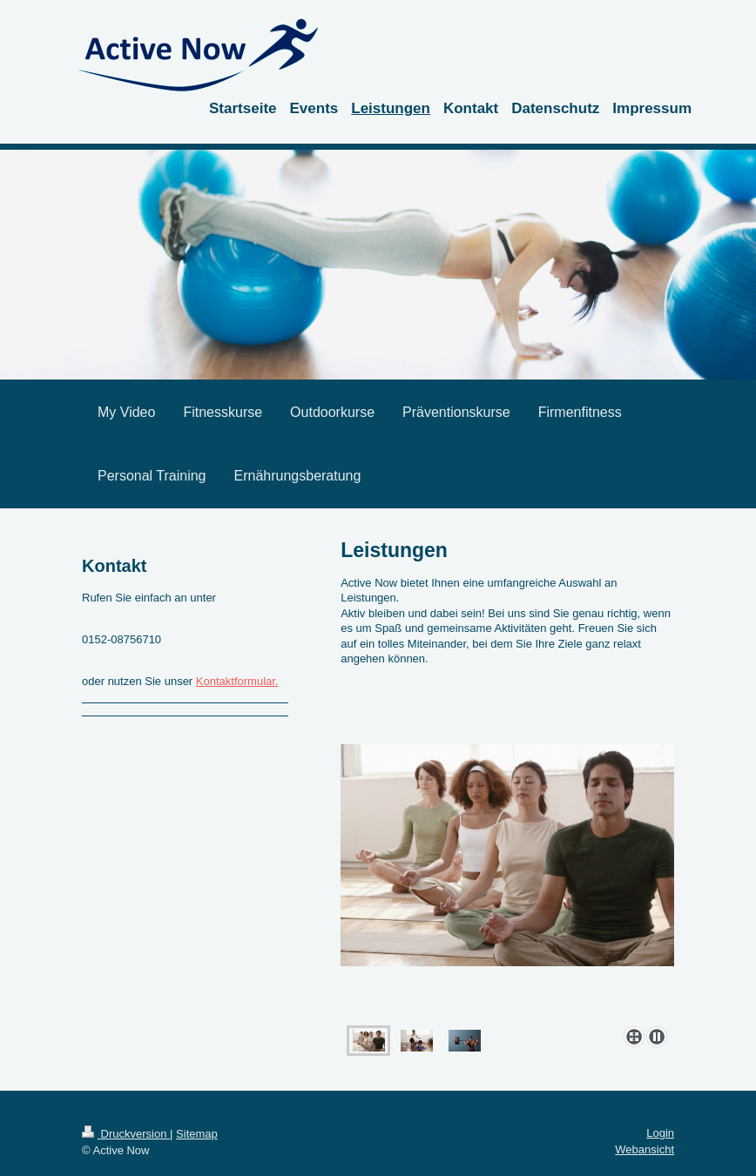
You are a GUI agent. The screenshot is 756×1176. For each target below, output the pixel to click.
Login (660, 1132)
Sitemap (197, 1133)
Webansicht (644, 1149)
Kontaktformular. (237, 681)
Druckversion (126, 1133)
